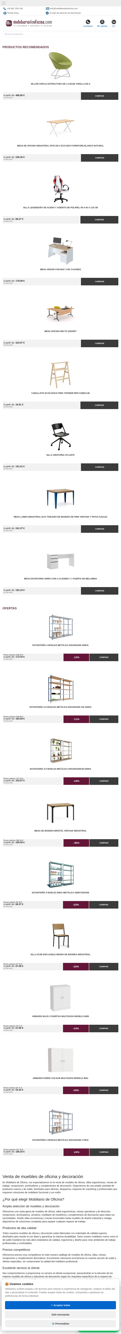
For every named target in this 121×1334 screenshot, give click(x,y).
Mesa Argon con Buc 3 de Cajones (60, 269)
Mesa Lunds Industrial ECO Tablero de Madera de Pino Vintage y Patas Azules (60, 517)
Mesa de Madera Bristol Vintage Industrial (60, 831)
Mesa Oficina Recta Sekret (61, 331)
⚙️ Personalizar (60, 1323)
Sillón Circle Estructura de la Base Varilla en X (60, 84)
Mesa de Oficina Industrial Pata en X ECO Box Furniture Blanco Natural (60, 146)
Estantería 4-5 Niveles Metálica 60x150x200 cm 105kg (60, 707)
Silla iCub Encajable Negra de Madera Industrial (60, 954)
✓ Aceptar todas (60, 1305)
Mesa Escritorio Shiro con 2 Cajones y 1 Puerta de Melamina (60, 579)
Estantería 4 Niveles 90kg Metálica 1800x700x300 (60, 893)
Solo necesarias (61, 1314)
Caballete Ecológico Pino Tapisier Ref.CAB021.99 (60, 393)
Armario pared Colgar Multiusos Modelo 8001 (60, 1078)
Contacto (88, 23)
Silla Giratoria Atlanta (60, 455)
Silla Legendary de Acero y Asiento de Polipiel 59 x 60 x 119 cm (60, 207)
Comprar (99, 96)
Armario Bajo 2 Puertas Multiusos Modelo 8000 (60, 1016)
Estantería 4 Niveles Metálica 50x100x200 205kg (61, 645)
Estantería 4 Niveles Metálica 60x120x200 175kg (61, 1140)
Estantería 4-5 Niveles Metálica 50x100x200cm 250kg (60, 769)
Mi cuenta (102, 23)
